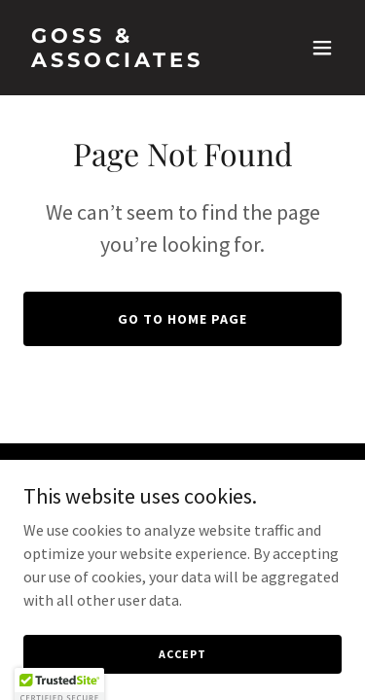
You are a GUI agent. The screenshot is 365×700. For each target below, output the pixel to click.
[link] (134, 61)
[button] (322, 47)
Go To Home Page (182, 319)
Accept (182, 654)
